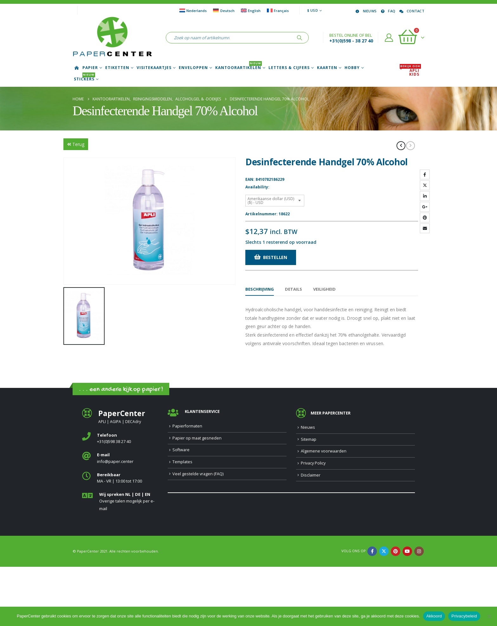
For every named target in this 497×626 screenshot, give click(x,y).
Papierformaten (187, 485)
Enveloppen (193, 68)
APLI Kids (410, 72)
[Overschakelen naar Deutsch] (223, 10)
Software (181, 509)
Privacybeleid (464, 616)
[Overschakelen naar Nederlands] (193, 10)
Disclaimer (310, 534)
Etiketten (117, 68)
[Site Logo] (112, 38)
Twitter (425, 185)
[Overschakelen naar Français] (278, 10)
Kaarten (327, 68)
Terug (75, 144)
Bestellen (275, 257)
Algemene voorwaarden (323, 510)
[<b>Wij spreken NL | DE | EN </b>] (120, 561)
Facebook (425, 174)
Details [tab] (293, 289)
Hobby (352, 68)
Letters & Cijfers (289, 68)
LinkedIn (425, 196)
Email (425, 228)
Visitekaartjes (154, 68)
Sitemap (308, 498)
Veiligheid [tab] (324, 289)
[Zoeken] (299, 37)
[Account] (389, 38)
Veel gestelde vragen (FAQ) (197, 533)
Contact (411, 11)
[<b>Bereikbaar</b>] (120, 537)
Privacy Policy (313, 522)
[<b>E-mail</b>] (120, 517)
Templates (182, 521)
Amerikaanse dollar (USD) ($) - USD (271, 200)
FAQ (387, 11)
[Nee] (489, 616)
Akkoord (434, 616)
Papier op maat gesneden (197, 497)
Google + (425, 207)
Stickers (84, 79)
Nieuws (366, 11)
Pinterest (425, 217)
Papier (90, 68)
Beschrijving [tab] (259, 289)
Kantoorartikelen (238, 68)
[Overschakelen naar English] (251, 10)
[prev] (401, 145)
